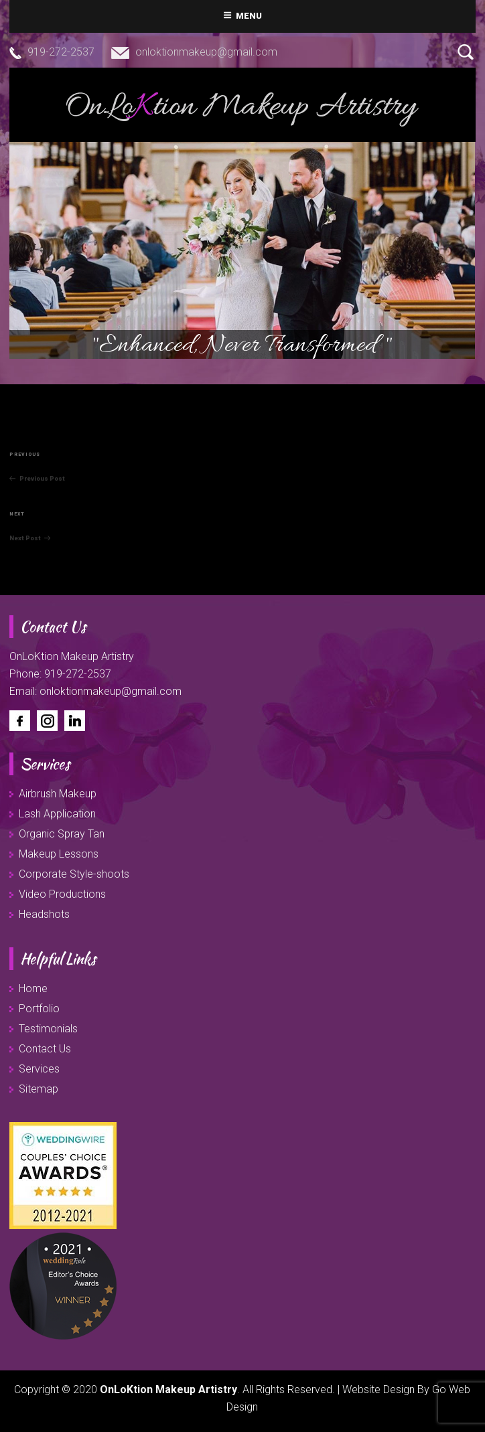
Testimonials (48, 1028)
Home (33, 988)
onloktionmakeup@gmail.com (206, 52)
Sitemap (38, 1089)
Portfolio (39, 1008)
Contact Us (45, 1048)
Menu (243, 16)
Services (39, 1068)
